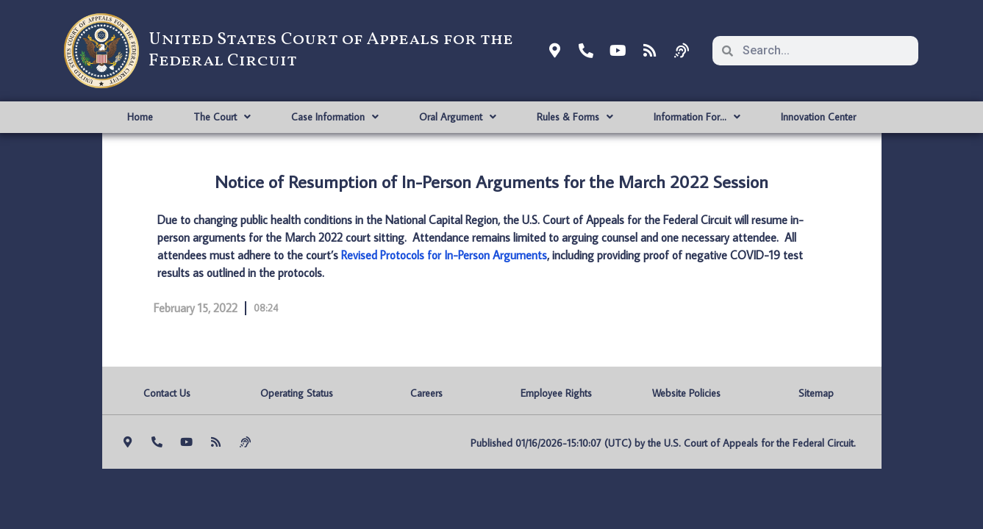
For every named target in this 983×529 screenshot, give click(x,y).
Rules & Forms (575, 116)
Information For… (697, 116)
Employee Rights (556, 393)
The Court (222, 116)
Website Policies (686, 393)
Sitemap (816, 393)
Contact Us (166, 393)
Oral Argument (457, 116)
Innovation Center (818, 116)
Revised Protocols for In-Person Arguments (444, 255)
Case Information (335, 116)
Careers (426, 393)
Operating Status (296, 393)
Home (140, 116)
